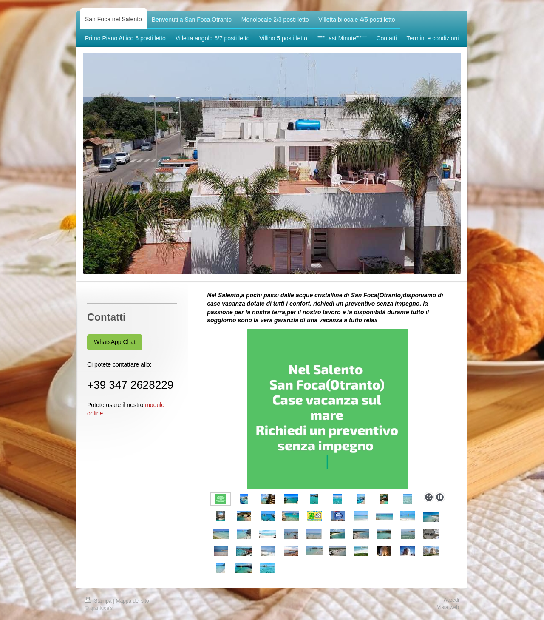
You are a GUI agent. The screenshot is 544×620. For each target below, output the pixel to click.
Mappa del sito (132, 601)
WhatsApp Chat (115, 341)
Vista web (448, 607)
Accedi (451, 600)
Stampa (99, 601)
